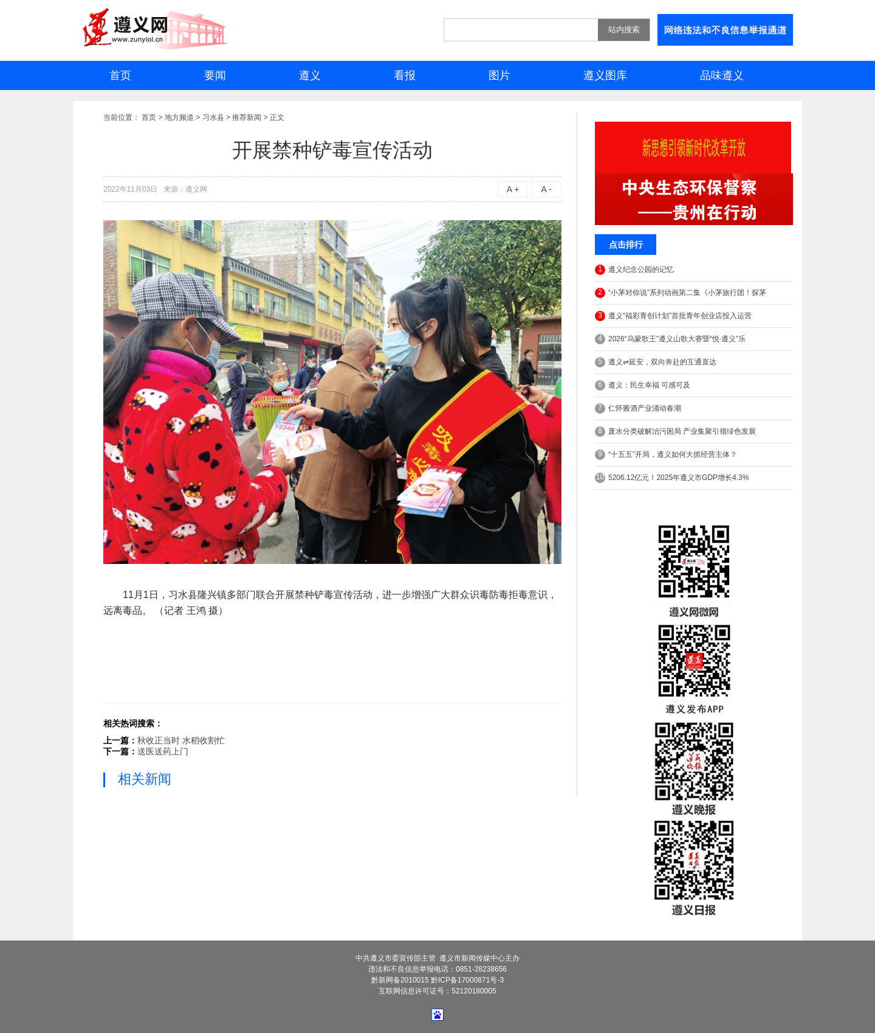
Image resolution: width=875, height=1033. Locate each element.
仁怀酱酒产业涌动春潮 (638, 408)
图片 (499, 75)
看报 (405, 75)
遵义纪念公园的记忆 (634, 270)
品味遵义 (722, 75)
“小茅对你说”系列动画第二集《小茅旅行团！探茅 (680, 293)
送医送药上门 (162, 751)
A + (513, 189)
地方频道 (179, 117)
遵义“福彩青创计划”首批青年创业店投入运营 (673, 316)
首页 (120, 75)
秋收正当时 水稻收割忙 (181, 740)
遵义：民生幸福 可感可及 (642, 385)
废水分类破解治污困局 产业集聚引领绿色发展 (675, 431)
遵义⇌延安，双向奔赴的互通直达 (655, 362)
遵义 (310, 75)
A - (546, 189)
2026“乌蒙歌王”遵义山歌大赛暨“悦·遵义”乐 (670, 339)
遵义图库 (605, 75)
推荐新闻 (246, 117)
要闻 (215, 75)
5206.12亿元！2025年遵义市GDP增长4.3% (672, 478)
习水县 (213, 117)
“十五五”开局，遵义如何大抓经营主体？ (666, 455)
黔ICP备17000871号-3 (467, 980)
